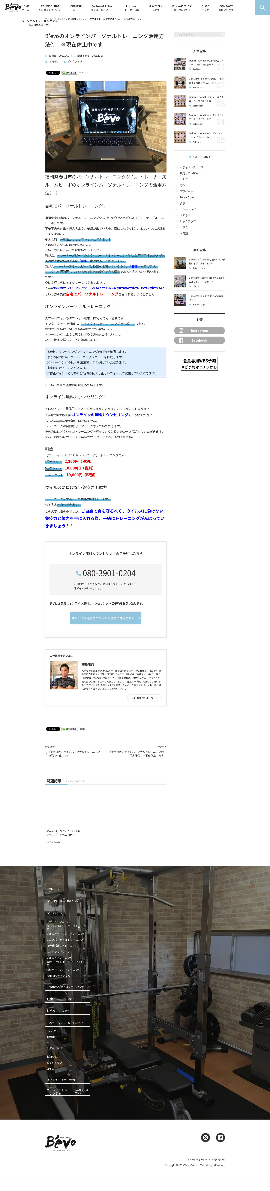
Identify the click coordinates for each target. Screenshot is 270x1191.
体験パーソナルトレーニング (63, 969)
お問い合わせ (218, 1159)
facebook (193, 340)
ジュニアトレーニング (59, 957)
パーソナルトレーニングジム (39, 22)
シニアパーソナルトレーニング (64, 939)
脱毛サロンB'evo (190, 173)
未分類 (184, 233)
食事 (182, 203)
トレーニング (188, 209)
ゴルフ (184, 179)
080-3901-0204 (109, 572)
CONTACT (226, 7)
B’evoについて (182, 7)
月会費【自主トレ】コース (62, 945)
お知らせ (54, 61)
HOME (25, 7)
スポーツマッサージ (58, 951)
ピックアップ (75, 61)
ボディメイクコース (58, 921)
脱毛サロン (156, 7)
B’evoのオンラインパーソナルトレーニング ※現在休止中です (75, 753)
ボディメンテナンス (191, 167)
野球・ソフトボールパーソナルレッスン (67, 964)
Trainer (131, 7)
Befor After (198, 87)
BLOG (205, 7)
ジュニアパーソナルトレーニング (66, 933)
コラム (184, 227)
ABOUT (51, 1037)
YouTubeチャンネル (58, 975)
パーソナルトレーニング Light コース (67, 928)
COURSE (76, 7)
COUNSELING (50, 7)
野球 (182, 185)
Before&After (102, 7)
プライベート (188, 191)
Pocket (82, 72)
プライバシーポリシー (196, 1159)
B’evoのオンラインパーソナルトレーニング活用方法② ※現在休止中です (136, 753)
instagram (193, 330)
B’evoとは (52, 1031)
